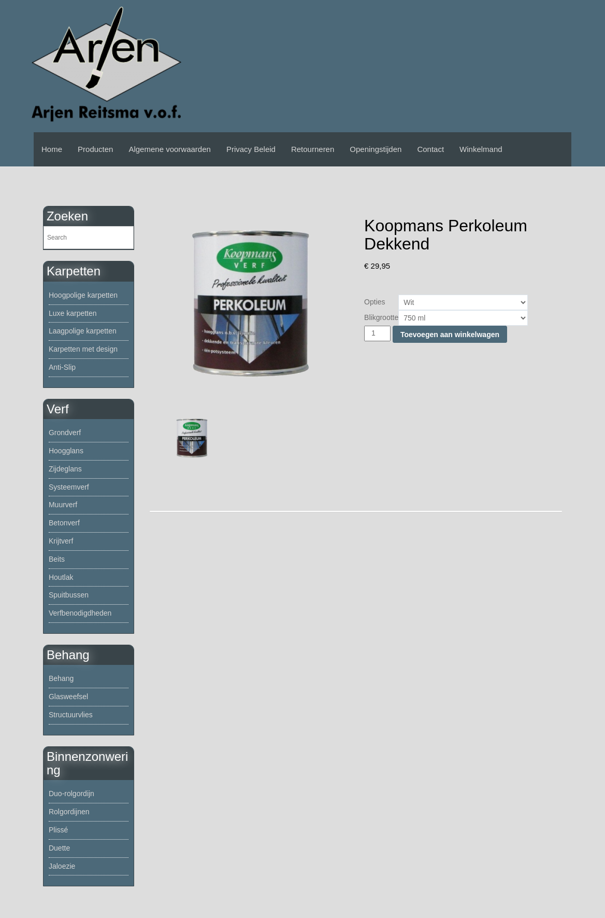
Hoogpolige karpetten (83, 295)
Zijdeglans (65, 469)
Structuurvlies (71, 715)
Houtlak (61, 577)
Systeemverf (69, 487)
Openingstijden (375, 149)
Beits (57, 559)
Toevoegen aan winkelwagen (449, 334)
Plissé (58, 830)
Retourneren (312, 149)
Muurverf (63, 504)
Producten (95, 149)
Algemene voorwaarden (169, 149)
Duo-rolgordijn (71, 793)
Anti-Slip (62, 367)
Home (51, 149)
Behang (61, 678)
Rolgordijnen (69, 812)
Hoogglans (66, 451)
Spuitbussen (69, 595)
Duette (59, 848)
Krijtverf (61, 541)
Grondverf (65, 432)
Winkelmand (480, 149)
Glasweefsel (68, 696)
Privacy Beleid (251, 149)
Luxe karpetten (73, 313)
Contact (430, 149)
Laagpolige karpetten (83, 331)
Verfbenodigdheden (80, 613)
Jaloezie (62, 866)
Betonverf (64, 523)
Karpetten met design (83, 349)
